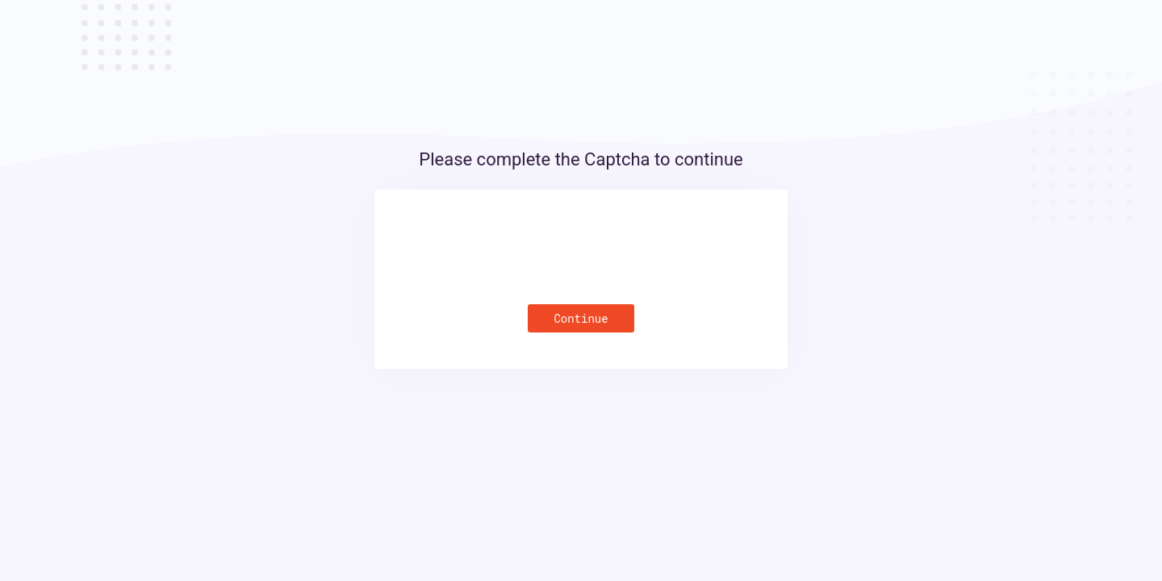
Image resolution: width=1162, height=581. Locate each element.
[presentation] (581, 252)
